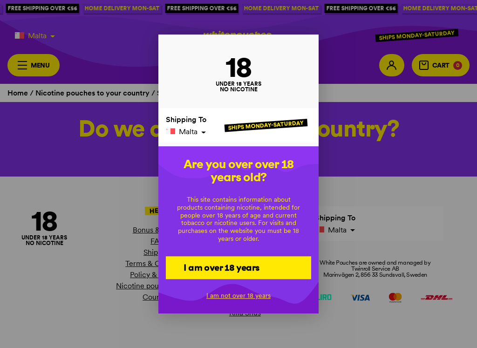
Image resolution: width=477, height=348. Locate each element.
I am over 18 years (221, 267)
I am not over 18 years (238, 296)
